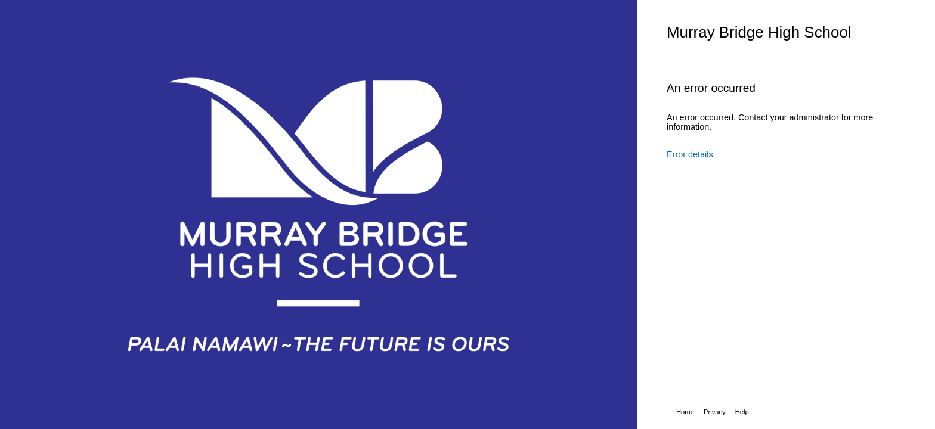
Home (685, 411)
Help (742, 411)
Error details (690, 154)
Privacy (715, 411)
